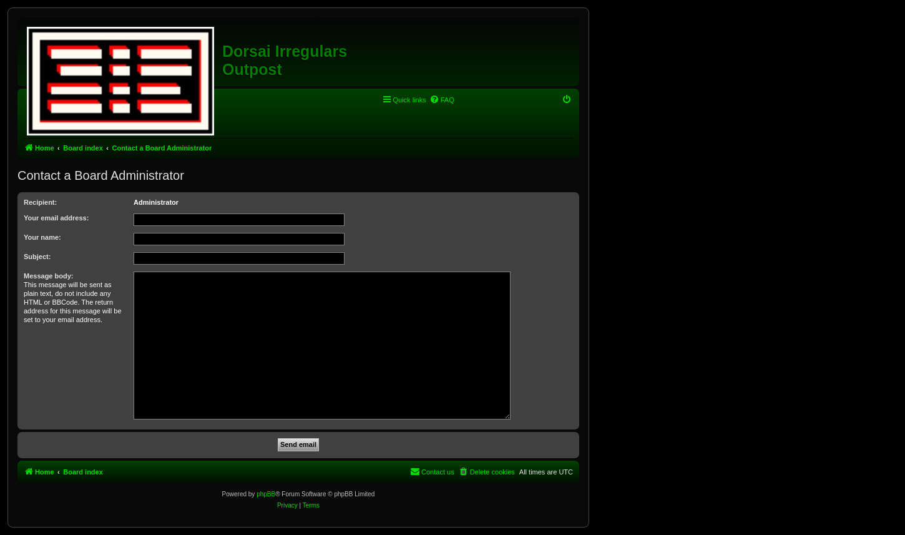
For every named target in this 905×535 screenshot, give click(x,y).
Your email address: (56, 218)
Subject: (37, 256)
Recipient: (40, 202)
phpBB (266, 494)
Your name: (42, 237)
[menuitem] (441, 99)
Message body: (48, 276)
